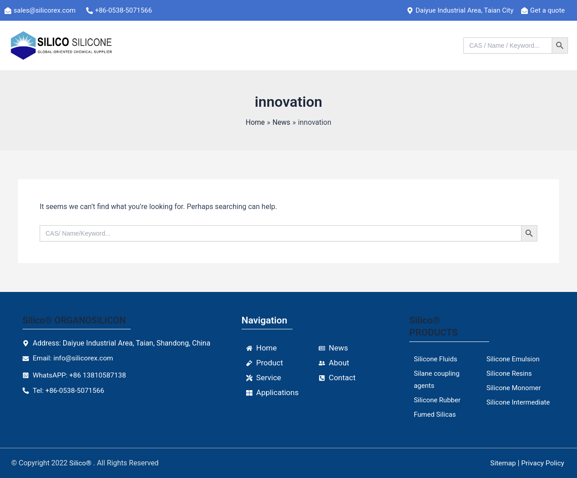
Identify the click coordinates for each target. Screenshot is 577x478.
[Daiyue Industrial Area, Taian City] (464, 10)
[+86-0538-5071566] (124, 10)
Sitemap (501, 463)
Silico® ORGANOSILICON (76, 320)
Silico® (81, 463)
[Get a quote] (546, 10)
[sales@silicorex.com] (45, 10)
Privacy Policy (542, 463)
